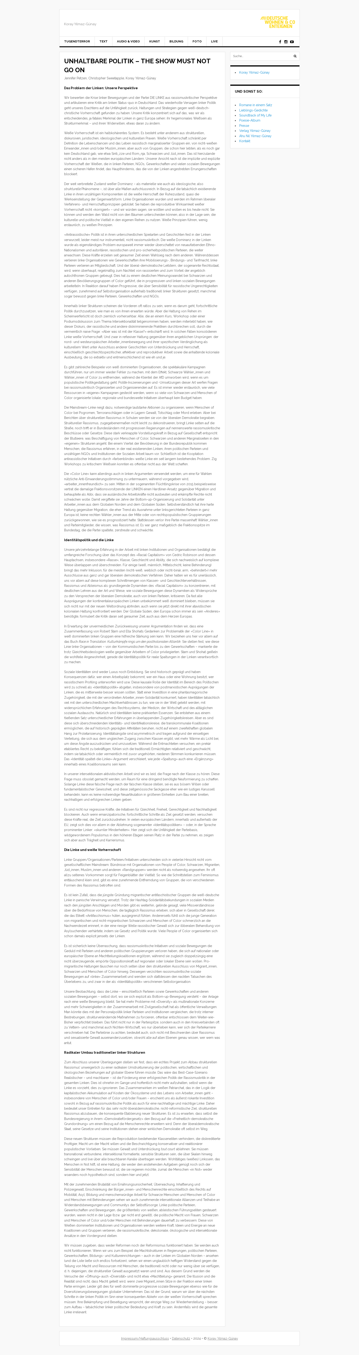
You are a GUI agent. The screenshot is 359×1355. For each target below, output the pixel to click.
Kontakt (244, 141)
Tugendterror (77, 41)
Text (103, 41)
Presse (244, 125)
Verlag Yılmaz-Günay (255, 131)
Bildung (176, 41)
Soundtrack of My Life (255, 115)
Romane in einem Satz (255, 105)
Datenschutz (181, 1338)
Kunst (154, 41)
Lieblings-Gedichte (253, 110)
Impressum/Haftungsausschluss (145, 1338)
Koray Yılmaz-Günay (254, 72)
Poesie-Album (249, 120)
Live (214, 41)
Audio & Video (128, 41)
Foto (197, 41)
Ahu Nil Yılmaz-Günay (255, 136)
